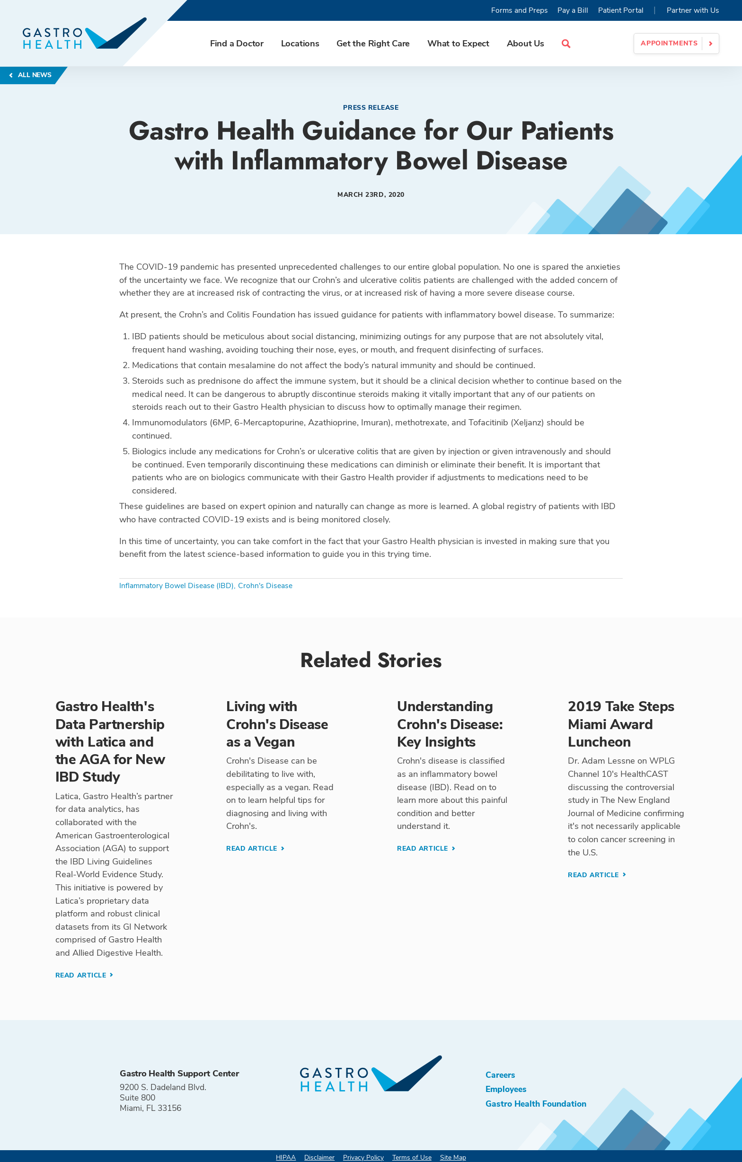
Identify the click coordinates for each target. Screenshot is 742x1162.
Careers (500, 1075)
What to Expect (458, 43)
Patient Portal (621, 10)
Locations (300, 43)
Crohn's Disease (265, 586)
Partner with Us (693, 10)
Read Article (81, 975)
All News (33, 74)
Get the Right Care (373, 43)
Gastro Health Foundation (536, 1104)
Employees (506, 1089)
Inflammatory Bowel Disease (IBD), (177, 586)
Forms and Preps (519, 10)
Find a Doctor (237, 43)
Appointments (669, 43)
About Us (525, 43)
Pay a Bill (572, 10)
